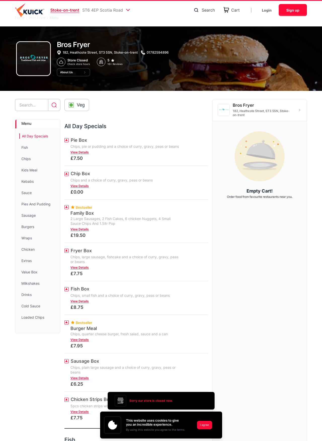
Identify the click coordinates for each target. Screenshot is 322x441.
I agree (204, 425)
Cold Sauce (30, 306)
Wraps (26, 238)
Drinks (26, 294)
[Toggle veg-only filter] (76, 105)
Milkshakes (30, 283)
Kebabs (27, 181)
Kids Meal (29, 170)
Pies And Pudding (36, 204)
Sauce (26, 193)
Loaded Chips (32, 317)
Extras (26, 261)
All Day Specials (35, 136)
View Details (79, 152)
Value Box (29, 272)
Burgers (27, 227)
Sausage (28, 215)
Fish (24, 147)
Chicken (28, 249)
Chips (26, 159)
